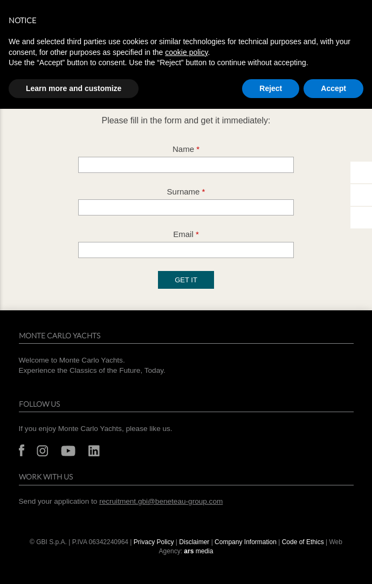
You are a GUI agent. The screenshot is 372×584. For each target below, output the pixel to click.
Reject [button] (270, 88)
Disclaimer (194, 542)
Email (186, 234)
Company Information (246, 542)
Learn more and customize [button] (73, 88)
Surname (186, 191)
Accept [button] (333, 88)
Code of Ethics (303, 542)
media (198, 551)
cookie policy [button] (186, 52)
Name (186, 149)
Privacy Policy (154, 542)
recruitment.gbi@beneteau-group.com (161, 501)
